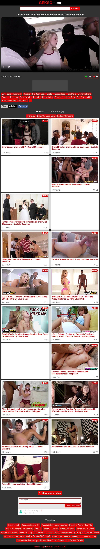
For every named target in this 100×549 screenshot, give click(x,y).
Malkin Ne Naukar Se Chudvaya (19, 529)
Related (40, 111)
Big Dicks (72, 94)
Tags (43, 547)
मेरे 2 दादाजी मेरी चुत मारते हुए (27, 540)
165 (88, 76)
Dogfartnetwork (84, 94)
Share (4, 106)
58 (95, 76)
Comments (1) (56, 111)
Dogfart (5, 97)
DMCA (49, 547)
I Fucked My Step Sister (14, 536)
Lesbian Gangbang (65, 116)
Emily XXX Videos (45, 533)
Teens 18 (23, 533)
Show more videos (50, 493)
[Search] (45, 8)
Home (36, 547)
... (30, 101)
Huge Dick (70, 97)
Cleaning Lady (14, 525)
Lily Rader (6, 94)
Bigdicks (36, 97)
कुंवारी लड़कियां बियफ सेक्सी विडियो (86, 533)
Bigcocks (14, 97)
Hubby (88, 97)
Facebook (23, 106)
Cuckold (26, 94)
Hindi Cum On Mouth (85, 529)
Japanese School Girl (30, 525)
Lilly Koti (32, 533)
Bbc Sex (80, 97)
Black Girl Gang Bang (46, 116)
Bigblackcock (60, 94)
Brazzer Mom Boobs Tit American (54, 540)
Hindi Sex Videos (50, 529)
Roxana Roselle (76, 540)
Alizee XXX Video (67, 529)
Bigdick (50, 94)
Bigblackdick (47, 97)
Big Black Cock (38, 94)
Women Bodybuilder (63, 533)
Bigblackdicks (25, 97)
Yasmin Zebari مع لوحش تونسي (54, 525)
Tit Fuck (38, 529)
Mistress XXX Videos (61, 536)
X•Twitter (12, 106)
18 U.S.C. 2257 (60, 547)
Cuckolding (59, 97)
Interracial (17, 94)
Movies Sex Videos (9, 533)
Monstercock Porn (9, 101)
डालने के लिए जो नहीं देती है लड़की (38, 536)
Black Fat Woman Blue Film (80, 525)
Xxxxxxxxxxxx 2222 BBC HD (84, 536)
